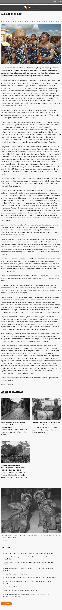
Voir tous (6, 604)
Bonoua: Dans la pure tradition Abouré (15, 574)
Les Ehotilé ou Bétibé (10, 587)
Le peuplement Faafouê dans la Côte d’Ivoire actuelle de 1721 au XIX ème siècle (29, 578)
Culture (6, 547)
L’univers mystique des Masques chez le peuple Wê (20, 590)
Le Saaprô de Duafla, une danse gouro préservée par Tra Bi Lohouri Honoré (28, 553)
